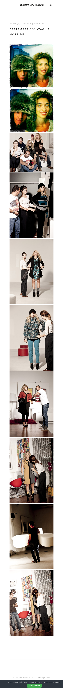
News (23, 23)
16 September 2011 (36, 23)
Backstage (14, 23)
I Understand (34, 686)
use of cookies (55, 682)
